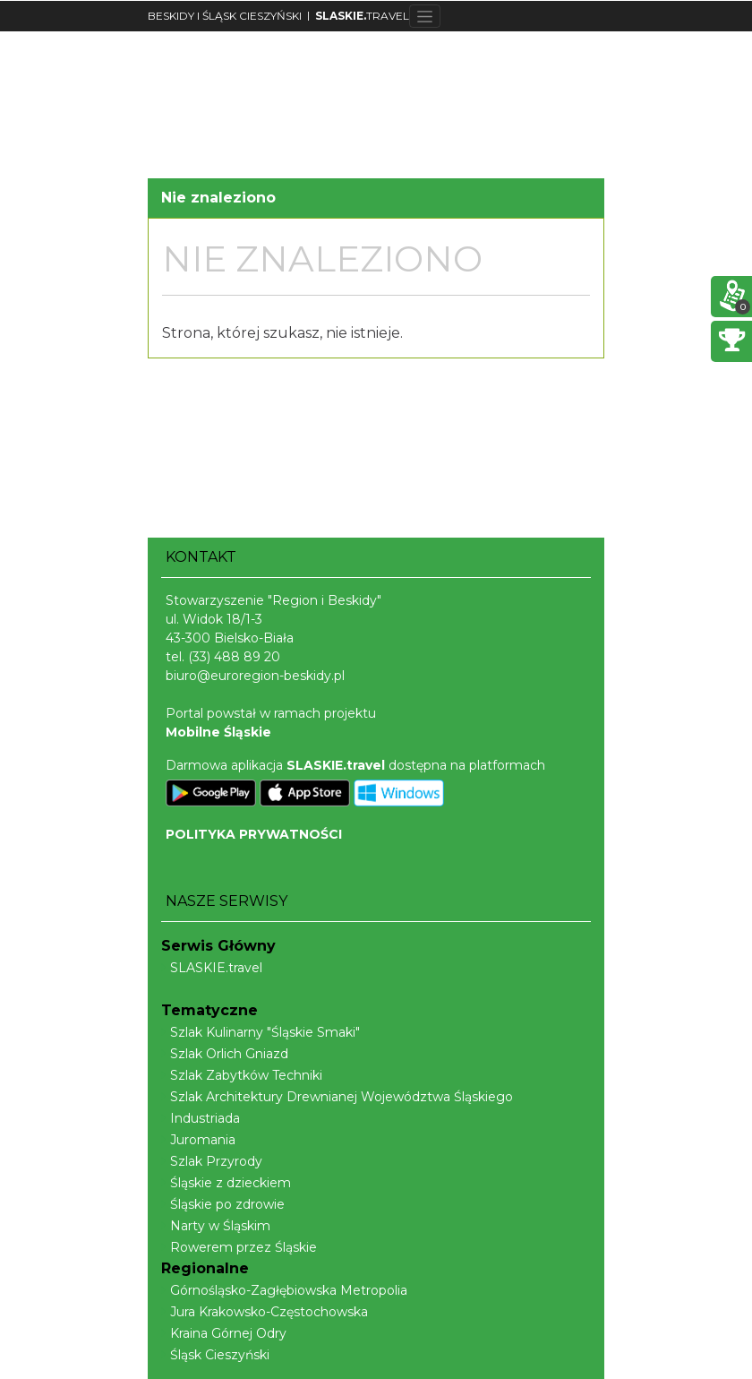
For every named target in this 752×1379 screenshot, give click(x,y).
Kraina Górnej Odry (223, 1333)
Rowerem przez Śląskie (239, 1247)
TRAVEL (362, 15)
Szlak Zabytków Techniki (241, 1075)
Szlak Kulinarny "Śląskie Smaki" (260, 1032)
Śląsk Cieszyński (215, 1355)
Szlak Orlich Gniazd (224, 1054)
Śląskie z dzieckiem (226, 1183)
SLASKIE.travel (211, 968)
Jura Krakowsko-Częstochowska (264, 1312)
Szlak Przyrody (211, 1161)
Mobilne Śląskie (218, 732)
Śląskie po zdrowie (223, 1204)
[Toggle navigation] (424, 16)
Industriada (200, 1118)
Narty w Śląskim (215, 1226)
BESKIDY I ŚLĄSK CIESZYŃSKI (225, 15)
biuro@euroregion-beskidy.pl (255, 676)
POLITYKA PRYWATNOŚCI (254, 834)
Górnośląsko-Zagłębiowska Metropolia (284, 1290)
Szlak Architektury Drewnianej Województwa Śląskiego (337, 1097)
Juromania (198, 1140)
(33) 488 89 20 (234, 657)
